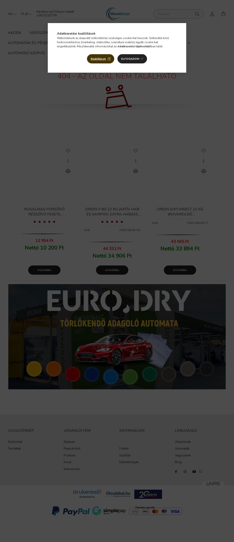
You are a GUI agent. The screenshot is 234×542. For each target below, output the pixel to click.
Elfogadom (130, 59)
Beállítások (98, 59)
